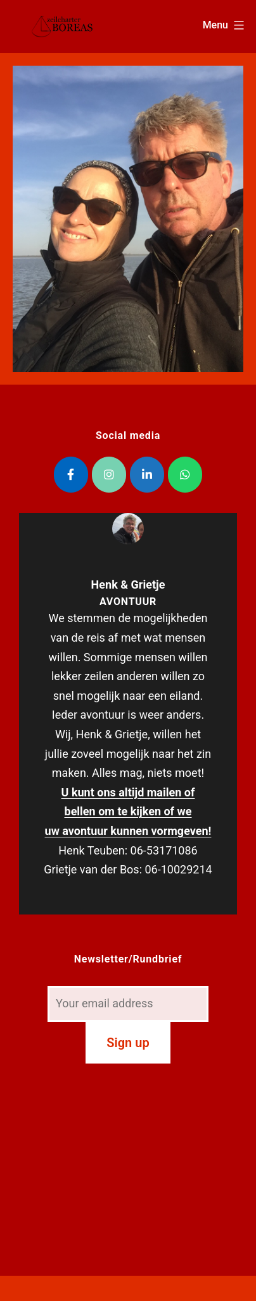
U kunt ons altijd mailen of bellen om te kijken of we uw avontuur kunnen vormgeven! (128, 811)
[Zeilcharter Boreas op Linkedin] (147, 475)
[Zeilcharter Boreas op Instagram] (109, 475)
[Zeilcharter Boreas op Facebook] (71, 475)
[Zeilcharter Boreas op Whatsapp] (185, 475)
